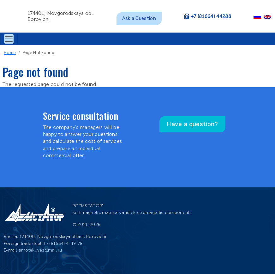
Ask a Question (139, 18)
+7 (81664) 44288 (211, 16)
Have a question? (192, 124)
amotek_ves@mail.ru (40, 250)
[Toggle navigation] (9, 39)
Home (10, 52)
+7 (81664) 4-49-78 (63, 243)
